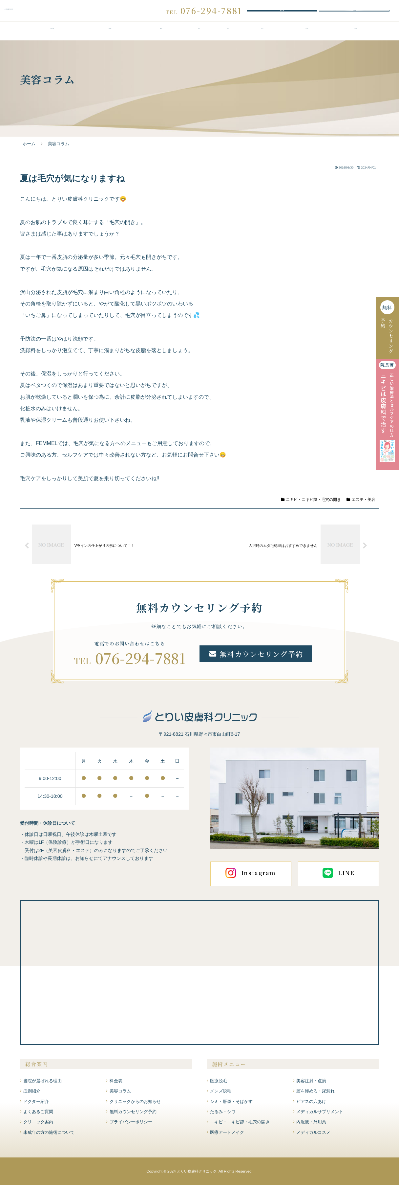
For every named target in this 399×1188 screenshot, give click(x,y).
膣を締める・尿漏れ (315, 1093)
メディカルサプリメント (319, 1114)
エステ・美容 (360, 502)
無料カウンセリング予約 (282, 11)
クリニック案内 (355, 33)
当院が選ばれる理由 (52, 33)
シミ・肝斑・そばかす (231, 1104)
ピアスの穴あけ (311, 1104)
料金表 (199, 33)
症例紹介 (227, 33)
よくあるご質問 (307, 33)
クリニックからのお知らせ (135, 1104)
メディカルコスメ (313, 1134)
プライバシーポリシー (131, 1124)
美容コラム (120, 1093)
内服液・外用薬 (311, 1124)
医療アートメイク (227, 1134)
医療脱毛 (218, 1083)
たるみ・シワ (223, 1114)
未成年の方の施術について (48, 1134)
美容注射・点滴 (311, 1083)
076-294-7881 (140, 660)
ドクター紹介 (262, 33)
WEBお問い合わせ (354, 11)
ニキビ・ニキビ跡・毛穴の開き (311, 502)
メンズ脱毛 (220, 1093)
